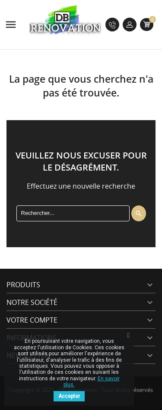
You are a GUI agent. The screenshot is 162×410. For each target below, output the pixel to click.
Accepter (69, 396)
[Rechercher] (73, 213)
